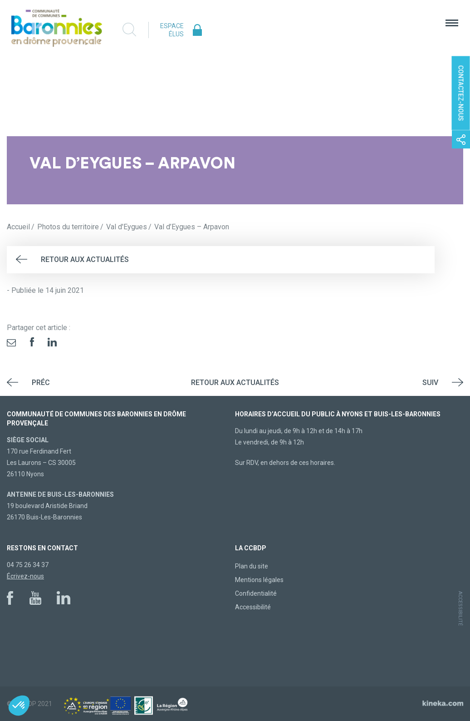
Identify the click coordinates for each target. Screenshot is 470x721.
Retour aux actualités (85, 259)
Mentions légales (259, 579)
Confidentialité (256, 593)
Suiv (430, 382)
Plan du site (251, 566)
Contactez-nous (461, 93)
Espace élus (172, 30)
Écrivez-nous (25, 576)
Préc (41, 382)
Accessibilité (253, 607)
